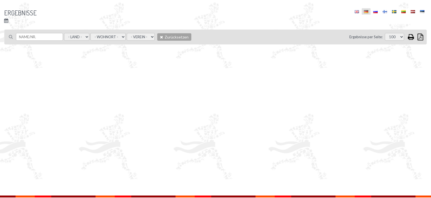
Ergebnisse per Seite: (366, 37)
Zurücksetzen (174, 37)
